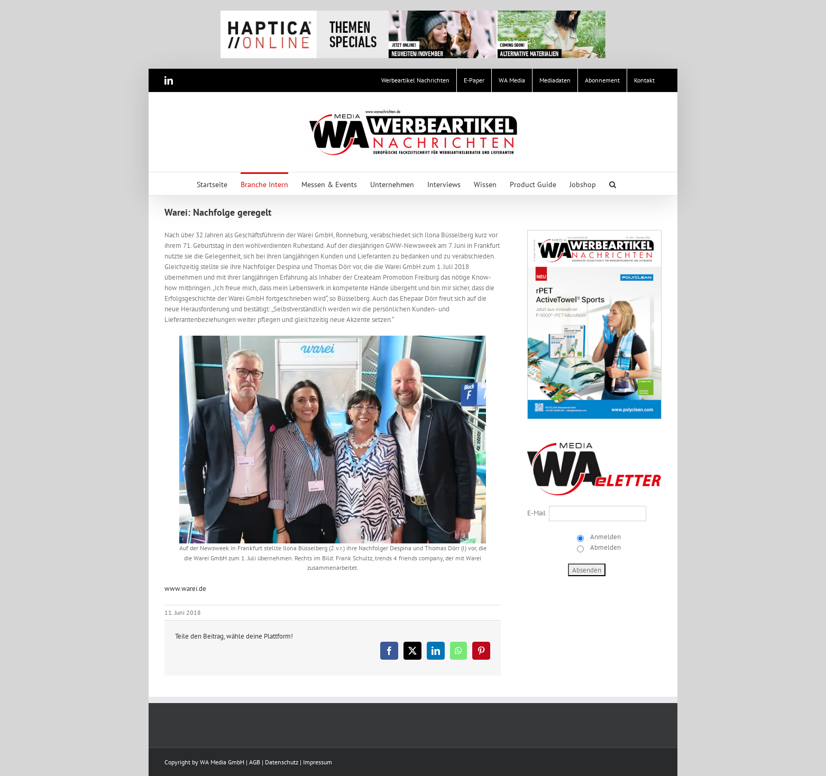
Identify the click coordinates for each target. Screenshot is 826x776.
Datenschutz (281, 762)
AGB (254, 762)
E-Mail (536, 513)
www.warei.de (185, 588)
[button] (612, 183)
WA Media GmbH (222, 762)
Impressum (317, 762)
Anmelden (605, 536)
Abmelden (605, 547)
